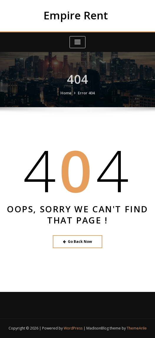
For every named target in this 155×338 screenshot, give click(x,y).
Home (66, 96)
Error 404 (86, 96)
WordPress (73, 328)
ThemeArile (137, 328)
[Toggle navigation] (77, 42)
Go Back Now (77, 241)
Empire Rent (76, 15)
